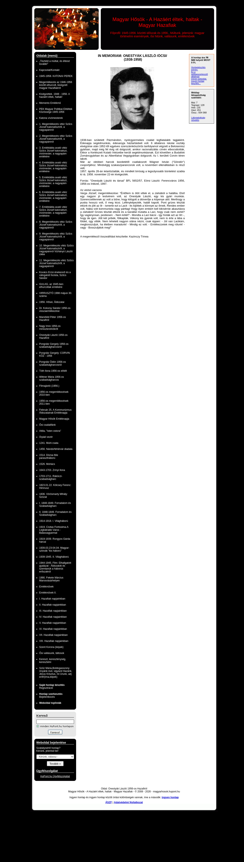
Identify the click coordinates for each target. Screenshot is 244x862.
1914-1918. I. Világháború (53, 520)
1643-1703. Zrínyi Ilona (52, 470)
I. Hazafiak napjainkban (52, 598)
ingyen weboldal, (199, 79)
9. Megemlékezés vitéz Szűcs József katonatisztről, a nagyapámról (55, 236)
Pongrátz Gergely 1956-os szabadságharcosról (54, 345)
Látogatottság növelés (198, 118)
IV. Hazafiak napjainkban (53, 616)
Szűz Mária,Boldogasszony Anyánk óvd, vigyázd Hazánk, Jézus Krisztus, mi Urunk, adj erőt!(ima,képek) (55, 672)
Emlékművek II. (47, 592)
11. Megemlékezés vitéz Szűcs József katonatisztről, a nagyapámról (56, 263)
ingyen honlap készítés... (197, 82)
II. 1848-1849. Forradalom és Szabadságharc (55, 513)
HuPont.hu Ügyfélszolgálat (55, 776)
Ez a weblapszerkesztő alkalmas (199, 74)
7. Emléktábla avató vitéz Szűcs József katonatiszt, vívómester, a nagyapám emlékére (53, 211)
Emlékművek (46, 586)
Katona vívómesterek (51, 118)
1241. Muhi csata (48, 443)
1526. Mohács (47, 464)
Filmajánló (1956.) (49, 385)
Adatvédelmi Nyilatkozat (128, 802)
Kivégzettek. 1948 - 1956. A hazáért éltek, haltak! (54, 95)
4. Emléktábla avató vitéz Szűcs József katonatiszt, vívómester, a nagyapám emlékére (53, 167)
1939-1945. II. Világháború (54, 556)
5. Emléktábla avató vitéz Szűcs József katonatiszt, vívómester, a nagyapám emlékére (53, 182)
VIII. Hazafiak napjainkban (53, 641)
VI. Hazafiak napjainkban (53, 628)
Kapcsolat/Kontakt (49, 70)
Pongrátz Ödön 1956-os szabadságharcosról (52, 363)
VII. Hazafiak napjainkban (53, 635)
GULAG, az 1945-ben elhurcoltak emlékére (51, 286)
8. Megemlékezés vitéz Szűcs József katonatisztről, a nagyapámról (55, 224)
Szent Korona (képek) (51, 647)
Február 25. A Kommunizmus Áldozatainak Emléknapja (55, 411)
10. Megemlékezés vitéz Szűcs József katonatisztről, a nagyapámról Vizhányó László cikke (56, 250)
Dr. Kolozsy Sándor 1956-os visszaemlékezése (54, 309)
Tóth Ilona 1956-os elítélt (53, 370)
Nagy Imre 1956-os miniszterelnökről (50, 327)
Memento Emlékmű (50, 103)
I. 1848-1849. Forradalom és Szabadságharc (55, 504)
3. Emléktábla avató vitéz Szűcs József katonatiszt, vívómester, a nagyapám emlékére (53, 152)
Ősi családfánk (47, 424)
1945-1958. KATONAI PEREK (56, 76)
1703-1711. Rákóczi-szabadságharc (51, 478)
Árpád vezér (46, 436)
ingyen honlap (170, 797)
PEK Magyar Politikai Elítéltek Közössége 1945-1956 (55, 110)
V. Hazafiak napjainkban (52, 622)
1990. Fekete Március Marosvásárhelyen (51, 579)
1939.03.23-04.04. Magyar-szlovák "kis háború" (54, 549)
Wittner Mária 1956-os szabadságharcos (51, 378)
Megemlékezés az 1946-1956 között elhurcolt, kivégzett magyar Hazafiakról (55, 85)
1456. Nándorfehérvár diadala (56, 449)
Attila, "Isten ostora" (50, 430)
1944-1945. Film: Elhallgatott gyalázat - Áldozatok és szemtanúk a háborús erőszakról (55, 567)
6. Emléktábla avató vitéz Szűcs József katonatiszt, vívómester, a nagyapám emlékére (53, 196)
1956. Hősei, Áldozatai (51, 302)
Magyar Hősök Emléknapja (54, 418)
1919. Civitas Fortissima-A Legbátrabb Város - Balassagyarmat (53, 530)
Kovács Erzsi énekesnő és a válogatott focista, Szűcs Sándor (55, 275)
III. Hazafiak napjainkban (53, 610)
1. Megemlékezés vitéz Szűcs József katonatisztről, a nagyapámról (55, 127)
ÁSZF (108, 802)
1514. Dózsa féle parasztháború (48, 456)
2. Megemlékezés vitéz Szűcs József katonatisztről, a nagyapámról (55, 138)
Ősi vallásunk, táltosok (51, 653)
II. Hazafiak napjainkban (52, 604)
